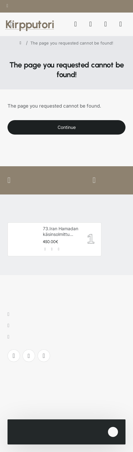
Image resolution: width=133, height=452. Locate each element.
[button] (45, 249)
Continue (67, 127)
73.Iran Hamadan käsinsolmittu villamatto (60, 231)
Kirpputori (30, 24)
